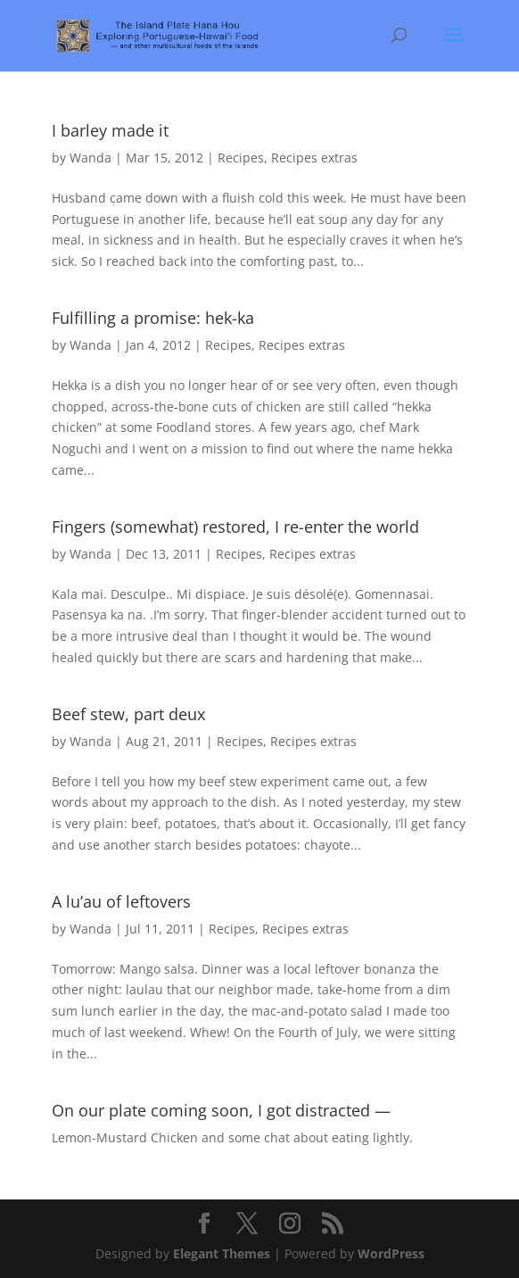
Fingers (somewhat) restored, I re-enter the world (235, 526)
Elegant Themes (221, 1253)
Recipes (241, 157)
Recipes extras (314, 157)
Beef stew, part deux (128, 714)
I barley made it (110, 130)
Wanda (90, 157)
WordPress (391, 1253)
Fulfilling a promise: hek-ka (153, 317)
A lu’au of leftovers (121, 901)
